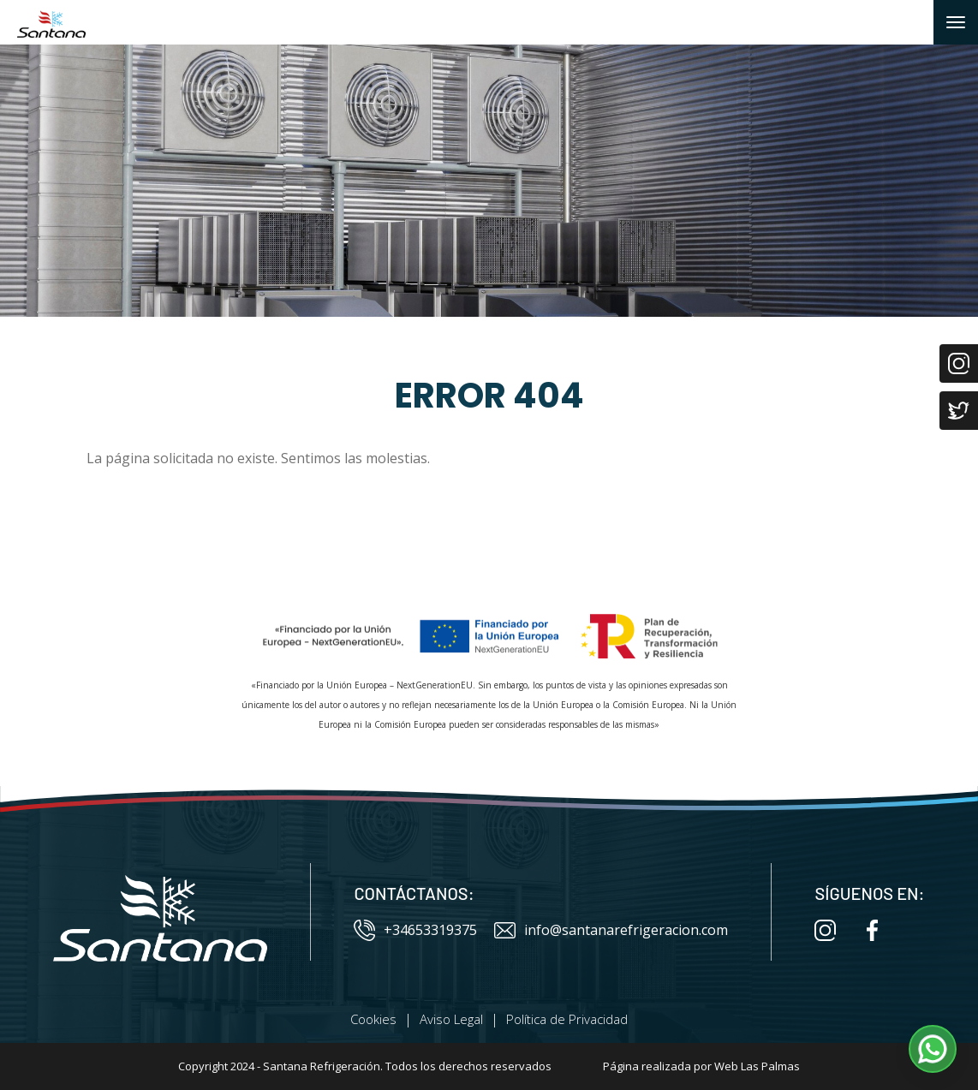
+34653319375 (415, 930)
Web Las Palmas (757, 1066)
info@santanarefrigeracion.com (611, 930)
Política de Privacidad (567, 1018)
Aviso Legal (451, 1018)
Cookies (373, 1018)
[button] (932, 1049)
